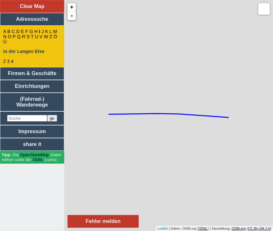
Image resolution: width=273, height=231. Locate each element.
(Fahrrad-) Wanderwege (32, 101)
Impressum (32, 131)
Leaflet (162, 228)
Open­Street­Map (34, 154)
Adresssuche (32, 19)
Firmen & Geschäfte (32, 73)
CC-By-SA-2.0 (259, 228)
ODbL (38, 159)
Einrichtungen (32, 86)
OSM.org (239, 228)
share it (32, 144)
